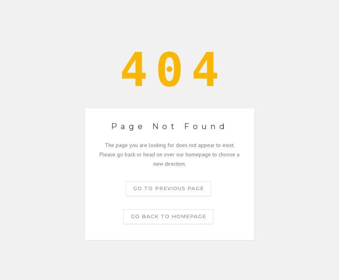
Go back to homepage (168, 217)
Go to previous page (168, 189)
